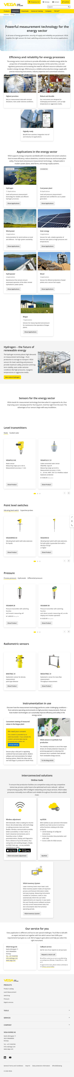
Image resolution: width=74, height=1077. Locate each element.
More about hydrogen (12, 377)
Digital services (8, 1002)
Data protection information (41, 1066)
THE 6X (56, 11)
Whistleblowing (57, 1066)
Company (48, 11)
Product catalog (9, 989)
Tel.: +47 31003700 (12, 956)
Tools (6, 1011)
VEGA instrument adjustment (17, 856)
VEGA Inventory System (32, 913)
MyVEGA (44, 856)
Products (7, 11)
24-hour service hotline (48, 966)
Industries (15, 11)
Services (7, 1018)
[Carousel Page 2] (37, 493)
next (68, 493)
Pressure (6, 999)
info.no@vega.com (12, 958)
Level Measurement (10, 992)
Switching (7, 995)
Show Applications (13, 203)
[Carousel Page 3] (39, 493)
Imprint (27, 1066)
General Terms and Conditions (13, 1066)
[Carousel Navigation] (66, 493)
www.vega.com (10, 960)
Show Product (12, 484)
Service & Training (37, 11)
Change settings (13, 744)
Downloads (25, 11)
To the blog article (47, 760)
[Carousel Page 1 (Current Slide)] (35, 493)
